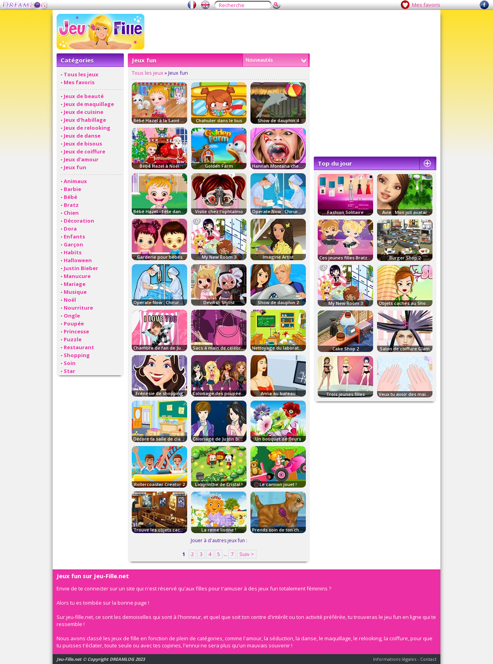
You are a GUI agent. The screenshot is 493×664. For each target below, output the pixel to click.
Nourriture (78, 307)
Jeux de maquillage (89, 104)
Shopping (77, 355)
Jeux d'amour (81, 159)
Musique (75, 291)
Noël (70, 299)
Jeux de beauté (84, 96)
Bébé (70, 197)
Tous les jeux (81, 74)
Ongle (72, 315)
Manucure (77, 276)
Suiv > (246, 554)
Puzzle (73, 339)
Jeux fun (75, 167)
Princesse (76, 331)
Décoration (79, 220)
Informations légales (394, 659)
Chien (71, 212)
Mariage (74, 284)
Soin (70, 363)
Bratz (71, 204)
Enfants (74, 236)
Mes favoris (426, 4)
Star (69, 371)
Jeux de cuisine (83, 111)
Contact (428, 659)
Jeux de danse (82, 135)
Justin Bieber (81, 268)
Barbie (72, 189)
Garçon (73, 244)
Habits (73, 252)
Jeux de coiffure (84, 151)
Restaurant (79, 347)
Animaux (75, 181)
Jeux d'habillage (85, 119)
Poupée (74, 323)
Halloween (78, 260)
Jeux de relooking (87, 127)
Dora (70, 228)
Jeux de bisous (83, 143)
